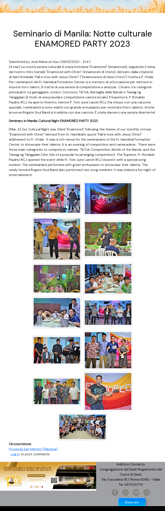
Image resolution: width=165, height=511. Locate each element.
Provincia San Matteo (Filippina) (33, 449)
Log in (15, 454)
